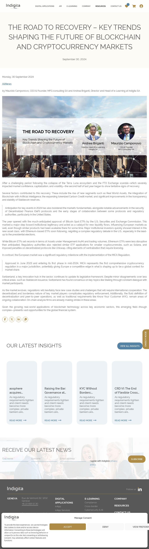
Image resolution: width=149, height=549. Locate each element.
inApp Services (62, 510)
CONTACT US (122, 512)
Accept (68, 526)
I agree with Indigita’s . (103, 462)
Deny (105, 526)
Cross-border (91, 506)
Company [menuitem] (86, 6)
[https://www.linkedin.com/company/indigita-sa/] (140, 489)
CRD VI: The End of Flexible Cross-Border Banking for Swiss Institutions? (127, 390)
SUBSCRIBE (136, 459)
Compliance (91, 502)
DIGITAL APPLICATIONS (64, 500)
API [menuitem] (60, 6)
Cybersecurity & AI (94, 509)
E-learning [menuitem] (72, 6)
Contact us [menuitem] (116, 6)
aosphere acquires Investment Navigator (17, 390)
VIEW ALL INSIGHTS (130, 346)
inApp (58, 506)
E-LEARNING (92, 498)
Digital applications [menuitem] (44, 6)
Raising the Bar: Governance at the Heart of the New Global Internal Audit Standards (55, 390)
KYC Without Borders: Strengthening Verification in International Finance (89, 390)
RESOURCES (121, 505)
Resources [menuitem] (100, 6)
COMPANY (120, 498)
